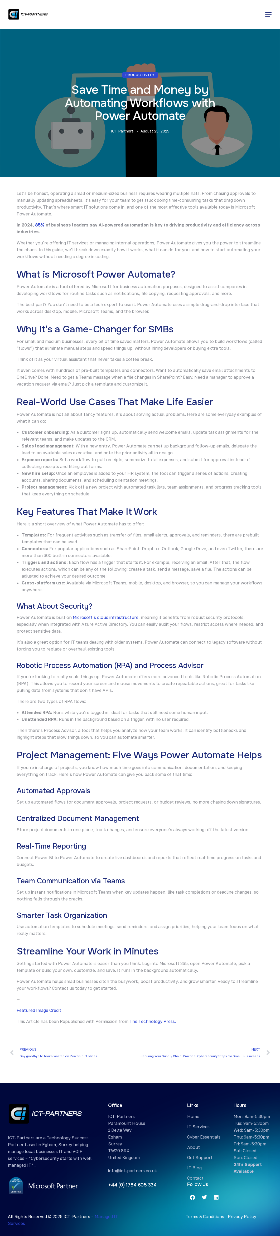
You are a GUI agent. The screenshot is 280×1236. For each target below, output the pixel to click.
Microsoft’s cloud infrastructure (105, 617)
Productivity (140, 75)
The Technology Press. (152, 1021)
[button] (268, 14)
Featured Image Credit (39, 1010)
